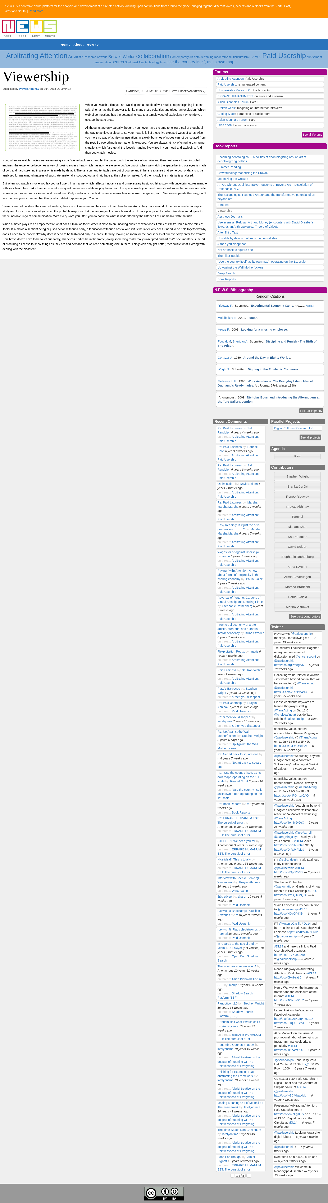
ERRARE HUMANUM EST (235, 96)
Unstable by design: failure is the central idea (247, 238)
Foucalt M (224, 341)
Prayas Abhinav (29, 88)
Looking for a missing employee (264, 329)
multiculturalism (238, 57)
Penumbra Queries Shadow (236, 1044)
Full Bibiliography (311, 411)
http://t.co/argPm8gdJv (289, 665)
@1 (307, 1064)
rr (219, 758)
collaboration (152, 56)
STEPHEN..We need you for (236, 841)
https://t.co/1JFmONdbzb (291, 745)
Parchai (223, 933)
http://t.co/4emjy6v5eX (289, 822)
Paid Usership (284, 56)
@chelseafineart (285, 714)
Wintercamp (240, 890)
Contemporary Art (181, 57)
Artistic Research (85, 57)
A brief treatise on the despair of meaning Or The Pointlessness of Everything (239, 1061)
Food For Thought (230, 1157)
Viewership (225, 210)
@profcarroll (303, 832)
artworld (102, 57)
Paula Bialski (254, 579)
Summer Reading (229, 167)
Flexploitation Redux (231, 651)
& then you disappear (232, 244)
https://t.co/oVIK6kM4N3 (290, 692)
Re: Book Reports (229, 804)
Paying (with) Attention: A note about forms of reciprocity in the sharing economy (238, 575)
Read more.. (37, 11)
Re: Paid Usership (230, 703)
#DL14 (298, 841)
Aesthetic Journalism (231, 216)
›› (249, 1175)
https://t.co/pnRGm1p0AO (291, 795)
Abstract (310, 306)
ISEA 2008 (225, 125)
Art (70, 56)
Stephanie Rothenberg (237, 606)
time (163, 62)
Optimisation (226, 483)
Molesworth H (227, 381)
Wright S (223, 369)
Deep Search (226, 273)
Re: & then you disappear (234, 717)
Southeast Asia (134, 62)
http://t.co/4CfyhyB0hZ (289, 1000)
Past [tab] (288, 456)
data (197, 57)
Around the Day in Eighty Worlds (266, 357)
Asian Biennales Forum (233, 102)
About (78, 44)
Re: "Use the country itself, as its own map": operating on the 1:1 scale (239, 777)
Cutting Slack (226, 113)
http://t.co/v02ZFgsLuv (289, 1114)
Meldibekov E (227, 317)
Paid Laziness (227, 670)
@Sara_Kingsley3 (286, 836)
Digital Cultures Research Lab (294, 428)
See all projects (310, 437)
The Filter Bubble (229, 255)
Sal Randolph (251, 670)
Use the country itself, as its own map (200, 62)
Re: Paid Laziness (230, 428)
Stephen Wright (252, 735)
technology (152, 62)
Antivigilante (230, 1026)
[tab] (297, 476)
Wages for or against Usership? (239, 552)
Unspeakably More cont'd (234, 90)
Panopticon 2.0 (228, 1003)
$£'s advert (225, 896)
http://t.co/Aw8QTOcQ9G (291, 895)
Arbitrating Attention (36, 56)
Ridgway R (225, 305)
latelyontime (226, 1049)
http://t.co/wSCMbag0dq (290, 1095)
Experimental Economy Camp (272, 305)
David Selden (249, 483)
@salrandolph (288, 859)
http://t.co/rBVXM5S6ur (302, 932)
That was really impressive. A (237, 966)
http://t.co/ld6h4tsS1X (288, 1050)
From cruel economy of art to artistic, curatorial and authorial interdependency (238, 629)
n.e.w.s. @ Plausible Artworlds (238, 929)
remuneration (102, 62)
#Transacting (305, 683)
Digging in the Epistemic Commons (273, 369)
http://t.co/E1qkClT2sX (289, 1023)
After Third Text (228, 232)
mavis (254, 651)
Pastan (252, 317)
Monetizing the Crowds (233, 178)
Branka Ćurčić (297, 486)
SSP (220, 985)
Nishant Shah (297, 526)
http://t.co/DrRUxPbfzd (289, 845)
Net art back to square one (235, 250)
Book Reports (227, 279)
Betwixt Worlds (121, 56)
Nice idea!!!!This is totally (234, 859)
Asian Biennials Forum (233, 119)
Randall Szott (239, 781)
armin (226, 556)
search (118, 62)
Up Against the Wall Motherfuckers (241, 267)
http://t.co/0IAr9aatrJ (287, 977)
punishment (314, 57)
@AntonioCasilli (289, 923)
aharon (242, 896)
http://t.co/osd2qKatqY (289, 1018)
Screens (223, 204)
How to (93, 44)
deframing (206, 57)
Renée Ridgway (297, 496)
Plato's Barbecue (229, 688)
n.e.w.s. (255, 57)
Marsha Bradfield (297, 587)
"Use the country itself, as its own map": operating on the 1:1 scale (262, 261)
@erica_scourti (306, 656)
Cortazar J (225, 357)
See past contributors (305, 616)
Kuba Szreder (254, 633)
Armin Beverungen (297, 577)
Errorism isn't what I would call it (239, 1022)
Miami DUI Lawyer (230, 948)
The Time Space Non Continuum (239, 1130)
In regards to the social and (236, 943)
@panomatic (282, 886)
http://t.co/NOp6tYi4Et (288, 872)
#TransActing (283, 710)
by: (244, 428)
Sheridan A (240, 341)
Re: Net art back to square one (238, 754)
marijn (233, 985)
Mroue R (223, 329)
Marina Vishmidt (297, 607)
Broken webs (226, 108)
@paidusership (302, 633)
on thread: (225, 436)
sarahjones (225, 721)
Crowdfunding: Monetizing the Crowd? (243, 173)
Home (65, 44)
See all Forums (312, 134)
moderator (221, 57)
